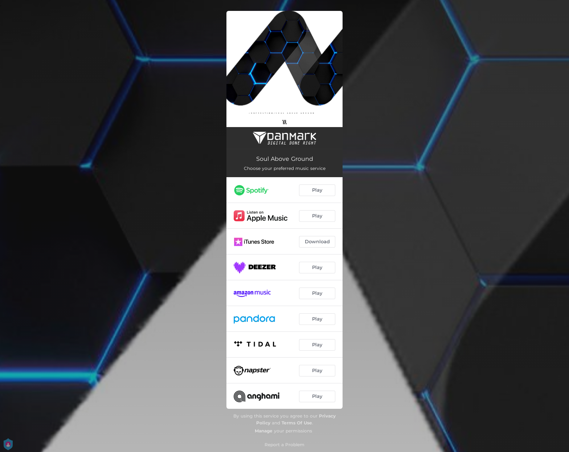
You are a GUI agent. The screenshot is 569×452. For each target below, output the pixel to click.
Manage (264, 430)
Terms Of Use (297, 422)
